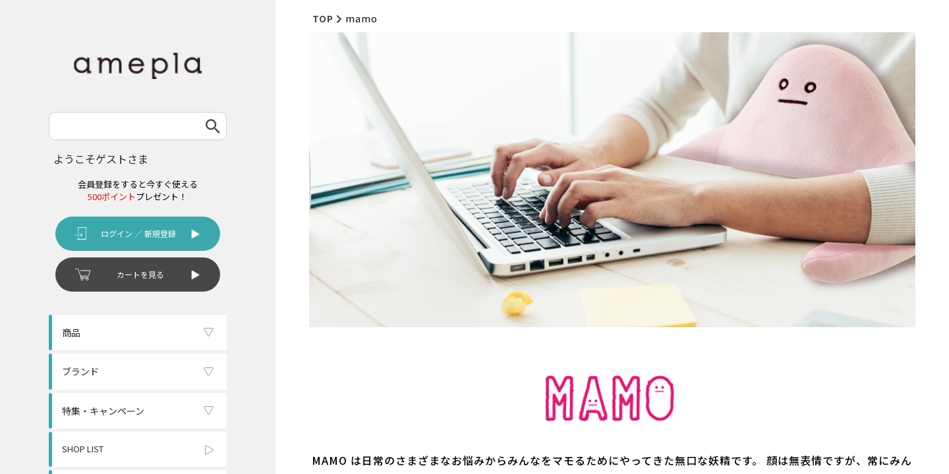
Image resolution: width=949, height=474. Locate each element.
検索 (213, 126)
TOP (322, 18)
